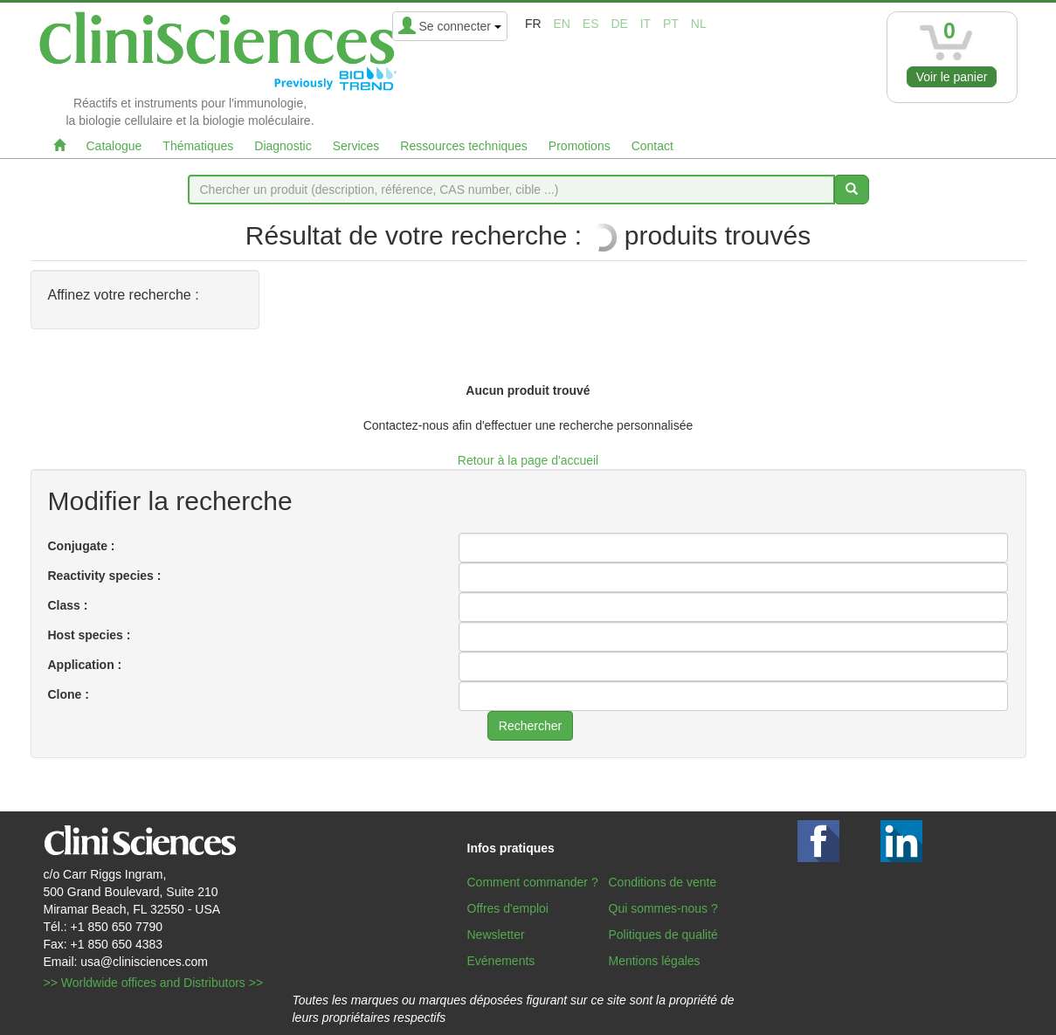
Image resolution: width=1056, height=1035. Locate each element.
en (561, 24)
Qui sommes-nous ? (663, 908)
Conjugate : (81, 546)
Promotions (580, 146)
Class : (68, 605)
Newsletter (496, 935)
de (619, 24)
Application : (85, 665)
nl (699, 24)
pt (671, 24)
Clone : (68, 694)
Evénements (501, 961)
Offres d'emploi (508, 908)
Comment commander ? (532, 882)
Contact (652, 146)
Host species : (89, 635)
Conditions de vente (663, 882)
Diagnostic (282, 146)
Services (356, 146)
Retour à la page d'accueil (528, 460)
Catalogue (114, 146)
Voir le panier (952, 77)
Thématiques (197, 146)
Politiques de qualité (663, 935)
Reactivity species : (105, 576)
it (645, 24)
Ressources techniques (464, 146)
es (591, 24)
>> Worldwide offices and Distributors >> (154, 983)
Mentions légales (655, 961)
